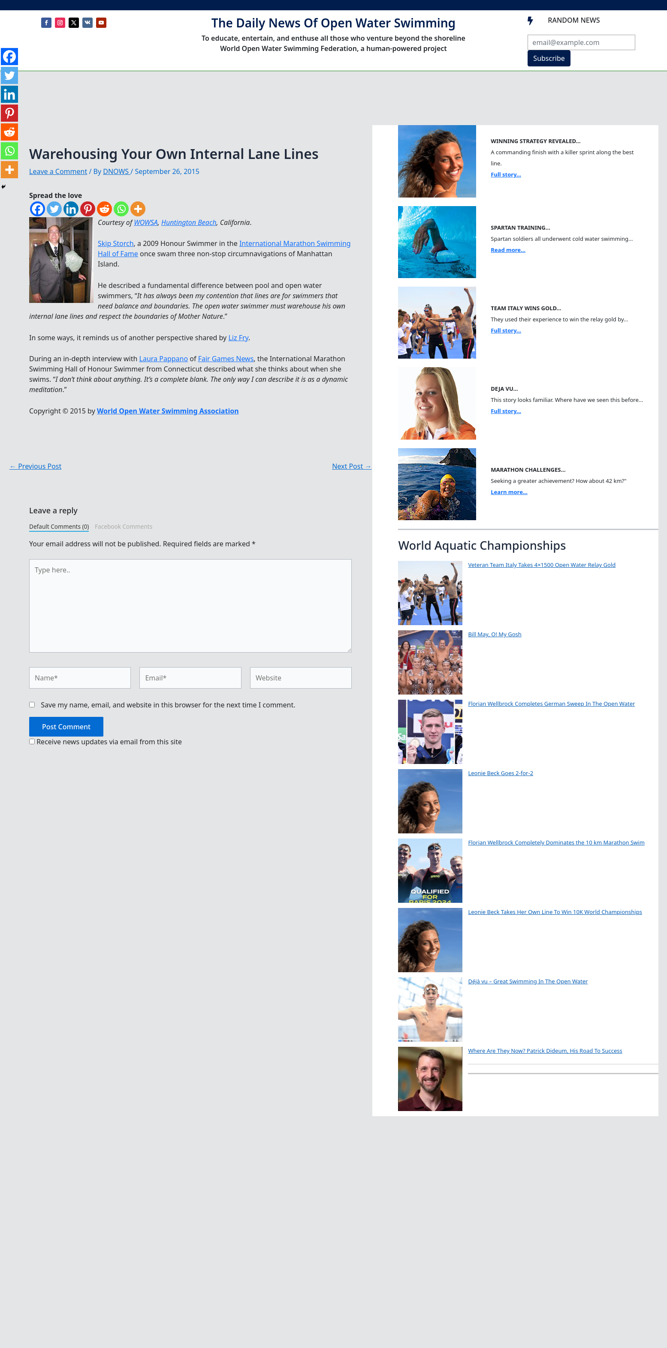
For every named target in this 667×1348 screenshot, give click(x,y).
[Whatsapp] (121, 208)
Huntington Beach (188, 222)
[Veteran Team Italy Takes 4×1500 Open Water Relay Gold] (430, 593)
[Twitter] (54, 208)
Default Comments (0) (59, 526)
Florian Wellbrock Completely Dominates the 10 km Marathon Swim (556, 842)
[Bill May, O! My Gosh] (430, 662)
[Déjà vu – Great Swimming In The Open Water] (430, 1009)
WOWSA (146, 222)
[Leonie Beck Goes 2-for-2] (430, 801)
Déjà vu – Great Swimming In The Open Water (528, 981)
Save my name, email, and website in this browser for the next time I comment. (168, 705)
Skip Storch (116, 243)
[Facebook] (37, 208)
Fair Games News (226, 358)
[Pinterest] (87, 208)
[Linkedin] (70, 208)
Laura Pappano (163, 358)
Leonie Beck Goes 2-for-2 (500, 773)
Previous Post (35, 466)
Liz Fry (238, 337)
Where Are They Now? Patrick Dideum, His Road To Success (545, 1050)
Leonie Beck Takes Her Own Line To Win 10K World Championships (555, 912)
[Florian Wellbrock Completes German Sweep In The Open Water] (430, 732)
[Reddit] (104, 208)
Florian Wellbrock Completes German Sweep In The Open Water (551, 703)
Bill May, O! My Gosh (494, 634)
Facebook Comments (123, 526)
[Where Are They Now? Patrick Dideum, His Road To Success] (430, 1079)
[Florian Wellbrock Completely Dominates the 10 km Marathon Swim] (430, 871)
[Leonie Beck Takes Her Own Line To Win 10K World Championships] (430, 940)
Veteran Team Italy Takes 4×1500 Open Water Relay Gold (542, 565)
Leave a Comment (58, 171)
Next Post (351, 466)
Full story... (506, 174)
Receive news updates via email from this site (105, 741)
